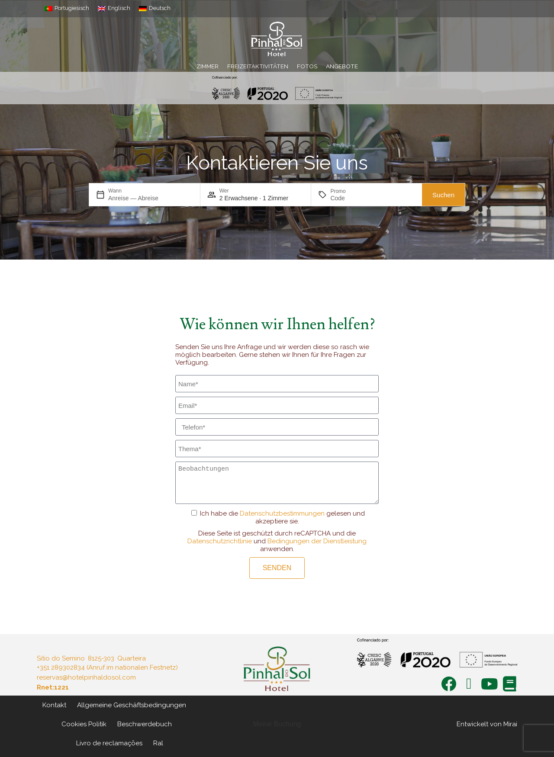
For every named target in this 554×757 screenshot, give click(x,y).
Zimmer (207, 66)
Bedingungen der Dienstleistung (317, 541)
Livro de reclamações (109, 743)
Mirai (510, 724)
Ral (158, 743)
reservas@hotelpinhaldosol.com (86, 677)
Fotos (307, 66)
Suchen (443, 195)
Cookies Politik (83, 724)
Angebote (342, 66)
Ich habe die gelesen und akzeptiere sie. (282, 517)
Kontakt (54, 705)
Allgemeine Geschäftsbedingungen (131, 705)
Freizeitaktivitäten (257, 66)
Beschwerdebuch (144, 724)
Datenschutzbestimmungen (282, 513)
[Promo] (351, 198)
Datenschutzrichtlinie (219, 541)
